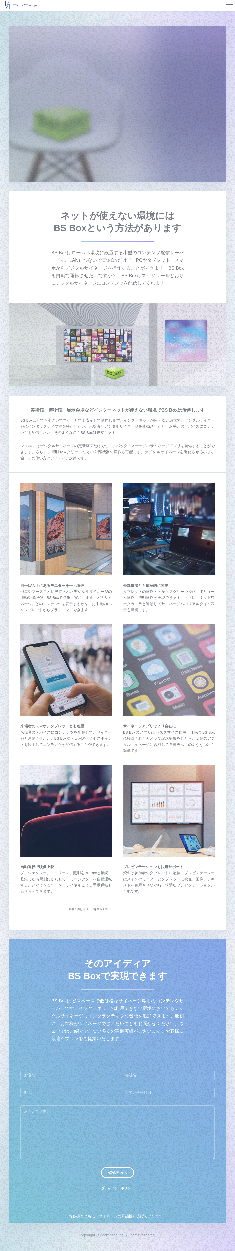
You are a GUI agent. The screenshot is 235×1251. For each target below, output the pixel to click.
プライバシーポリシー (117, 1188)
